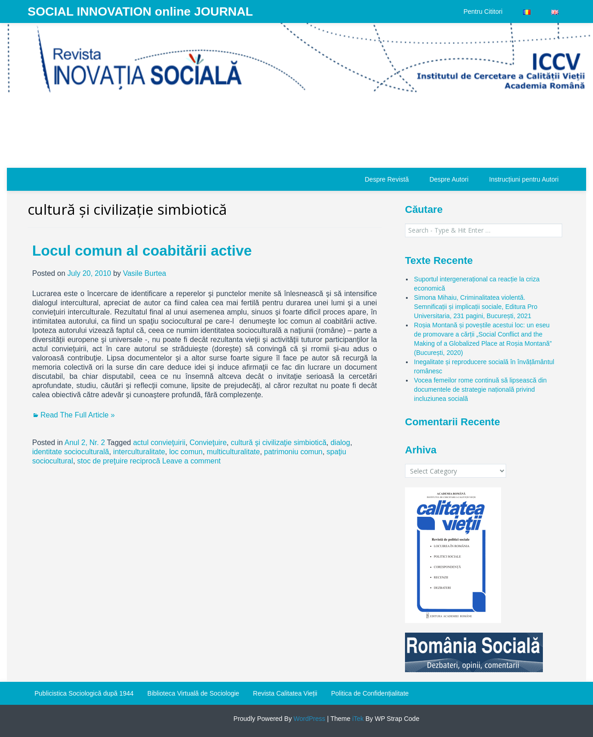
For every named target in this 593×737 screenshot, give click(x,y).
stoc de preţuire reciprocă (118, 461)
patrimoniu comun (293, 452)
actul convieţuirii (159, 442)
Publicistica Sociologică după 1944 (84, 693)
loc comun (186, 452)
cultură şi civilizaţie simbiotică (278, 442)
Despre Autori (448, 179)
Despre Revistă (387, 179)
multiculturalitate (233, 452)
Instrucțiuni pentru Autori (524, 179)
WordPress (308, 718)
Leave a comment (191, 461)
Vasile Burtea (144, 273)
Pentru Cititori (482, 11)
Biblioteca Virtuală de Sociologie (193, 693)
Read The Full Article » (77, 415)
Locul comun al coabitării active (142, 250)
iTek (357, 718)
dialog (340, 442)
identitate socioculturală (70, 452)
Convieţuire (208, 442)
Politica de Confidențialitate (370, 693)
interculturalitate (139, 452)
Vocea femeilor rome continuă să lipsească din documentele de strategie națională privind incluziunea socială (480, 389)
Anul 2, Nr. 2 (84, 442)
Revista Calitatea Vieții (285, 693)
